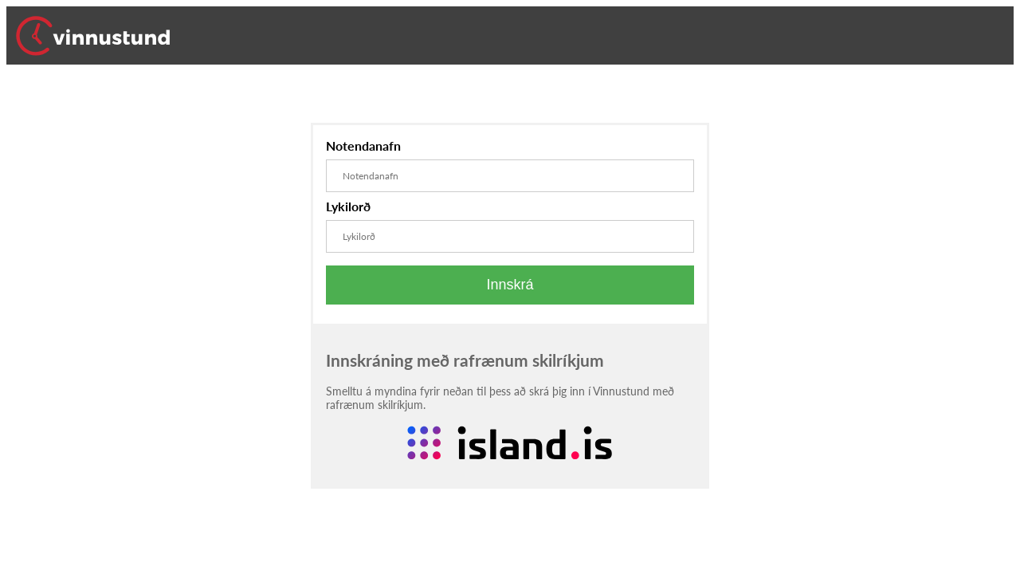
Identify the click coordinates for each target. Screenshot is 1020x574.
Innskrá (509, 285)
